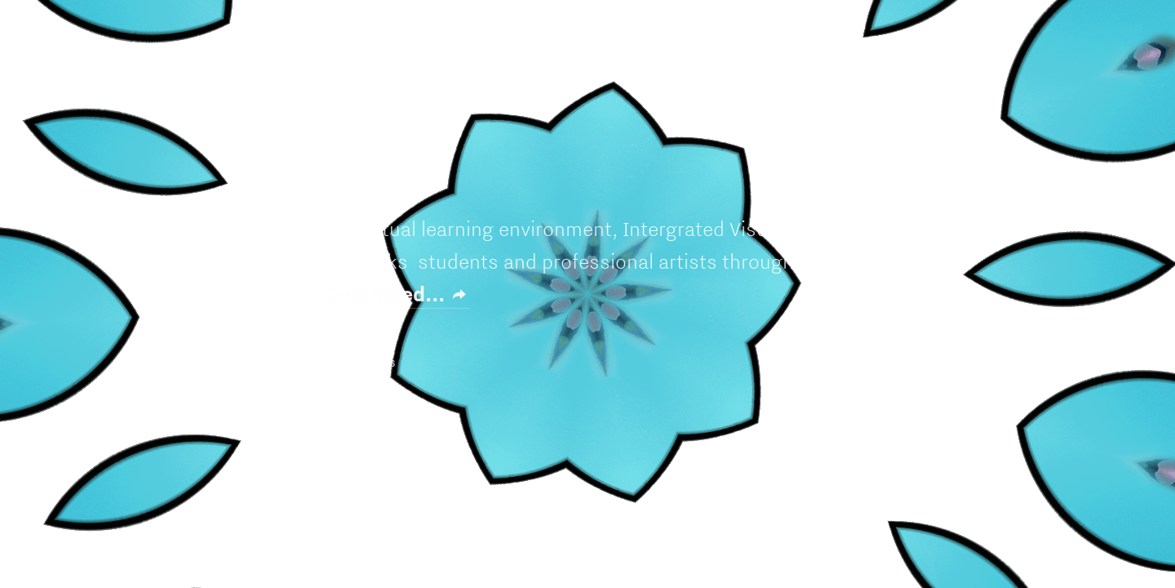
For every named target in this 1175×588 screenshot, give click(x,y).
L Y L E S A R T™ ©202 (303, 362)
